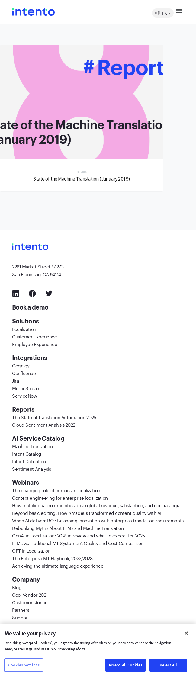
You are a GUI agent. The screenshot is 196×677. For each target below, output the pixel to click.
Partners (20, 609)
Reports (81, 171)
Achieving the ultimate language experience (57, 565)
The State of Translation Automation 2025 (54, 416)
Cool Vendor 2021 (30, 594)
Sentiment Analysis (31, 468)
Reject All (168, 665)
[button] (168, 12)
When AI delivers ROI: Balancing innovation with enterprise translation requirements (98, 520)
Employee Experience (34, 343)
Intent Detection (29, 460)
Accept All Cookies (125, 665)
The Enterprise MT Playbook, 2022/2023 (52, 557)
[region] (98, 650)
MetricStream (26, 387)
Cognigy (21, 365)
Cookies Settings (24, 665)
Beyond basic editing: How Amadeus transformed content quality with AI (86, 512)
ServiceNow (24, 395)
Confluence (24, 372)
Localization (24, 328)
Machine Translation (32, 445)
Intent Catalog (26, 453)
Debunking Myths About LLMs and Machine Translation (68, 527)
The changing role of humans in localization (56, 489)
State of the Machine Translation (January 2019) (81, 178)
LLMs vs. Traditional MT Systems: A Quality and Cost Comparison (77, 542)
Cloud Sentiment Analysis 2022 (43, 424)
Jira (15, 380)
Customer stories (29, 601)
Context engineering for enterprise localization (60, 497)
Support (20, 617)
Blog (16, 586)
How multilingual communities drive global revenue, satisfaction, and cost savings (95, 505)
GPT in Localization (31, 550)
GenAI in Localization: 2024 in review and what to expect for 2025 (78, 535)
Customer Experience (34, 336)
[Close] (186, 633)
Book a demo (31, 307)
